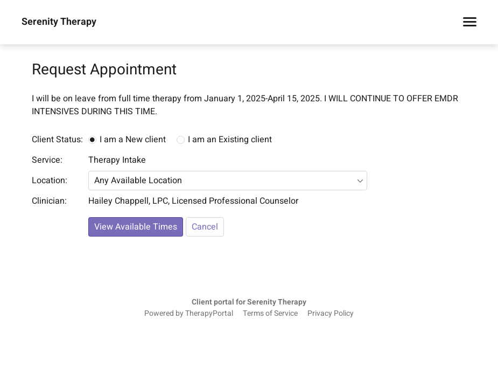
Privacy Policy (330, 313)
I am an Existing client (230, 139)
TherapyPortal (209, 313)
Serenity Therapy (59, 22)
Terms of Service (270, 313)
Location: (49, 180)
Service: (47, 160)
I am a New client (133, 139)
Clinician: (49, 201)
